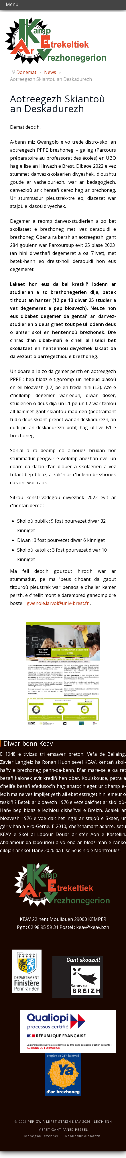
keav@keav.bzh (92, 927)
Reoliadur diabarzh (83, 1136)
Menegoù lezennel (41, 1136)
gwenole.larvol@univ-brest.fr (58, 603)
